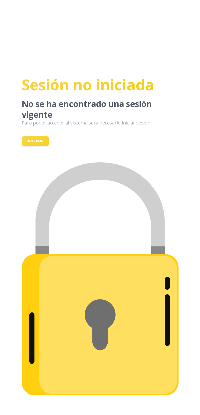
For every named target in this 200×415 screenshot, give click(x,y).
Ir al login (35, 141)
